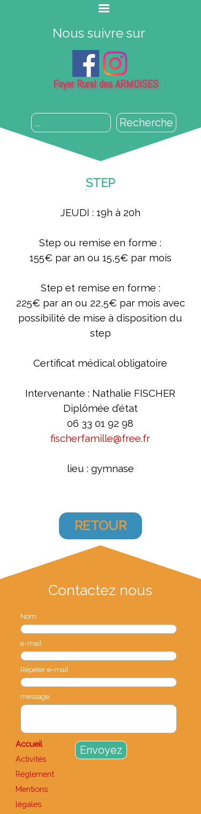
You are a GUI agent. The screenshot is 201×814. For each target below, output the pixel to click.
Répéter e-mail (44, 669)
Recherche (146, 122)
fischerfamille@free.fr (100, 438)
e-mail (31, 643)
